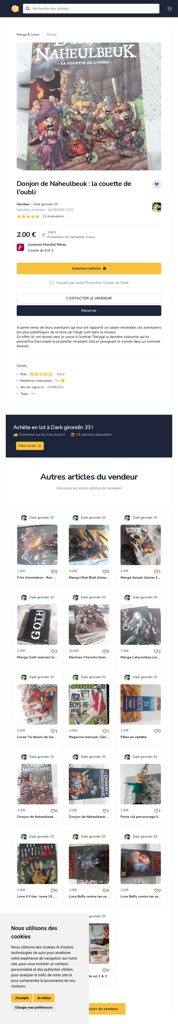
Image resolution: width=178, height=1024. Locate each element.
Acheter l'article (89, 268)
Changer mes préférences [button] (33, 1007)
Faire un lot (30, 446)
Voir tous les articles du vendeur (89, 1008)
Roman (52, 34)
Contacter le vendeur (89, 298)
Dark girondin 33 (45, 204)
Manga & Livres (28, 34)
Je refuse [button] (44, 998)
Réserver (89, 310)
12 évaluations (53, 216)
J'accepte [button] (22, 998)
